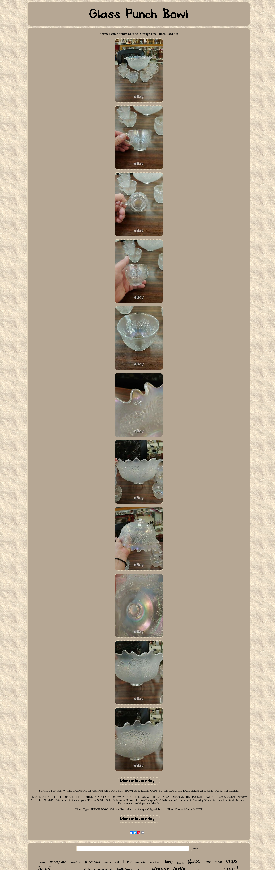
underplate (58, 862)
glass (194, 860)
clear (218, 862)
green (43, 862)
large (169, 862)
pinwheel (75, 862)
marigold (155, 862)
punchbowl (92, 862)
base (127, 861)
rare (207, 861)
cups (231, 860)
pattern (107, 862)
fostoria (180, 863)
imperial (140, 862)
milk (117, 862)
